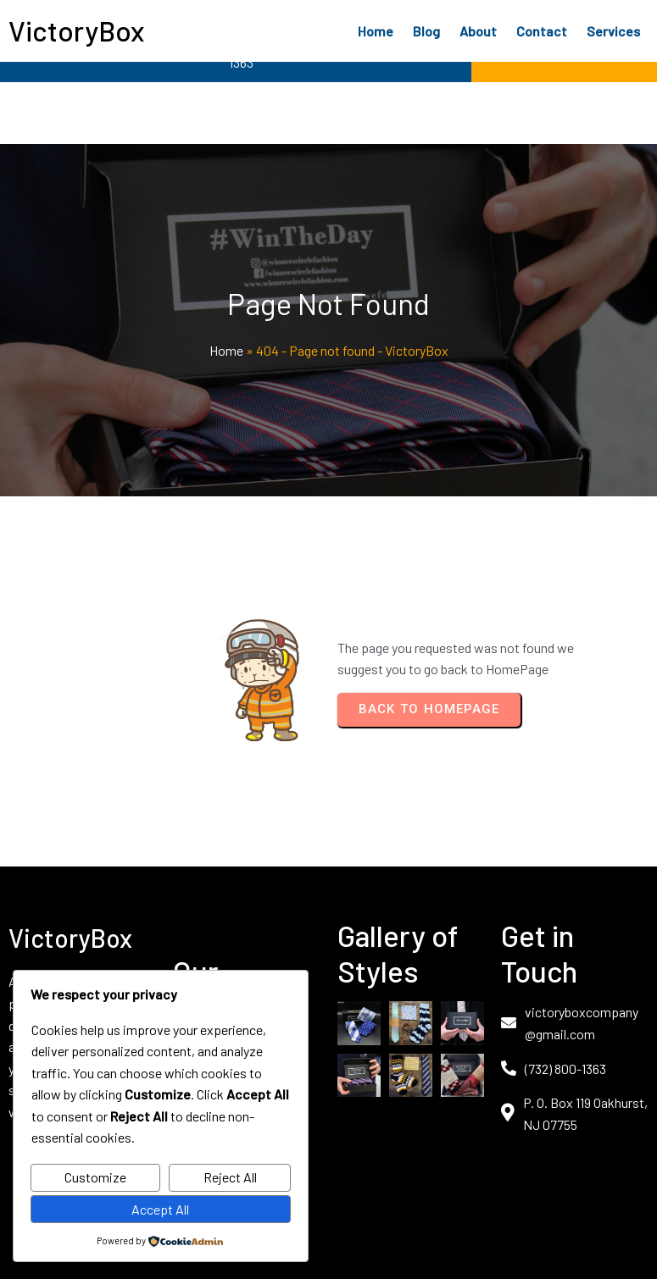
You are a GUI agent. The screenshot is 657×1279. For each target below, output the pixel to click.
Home (226, 350)
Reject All (230, 1177)
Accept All (160, 1209)
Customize (95, 1177)
